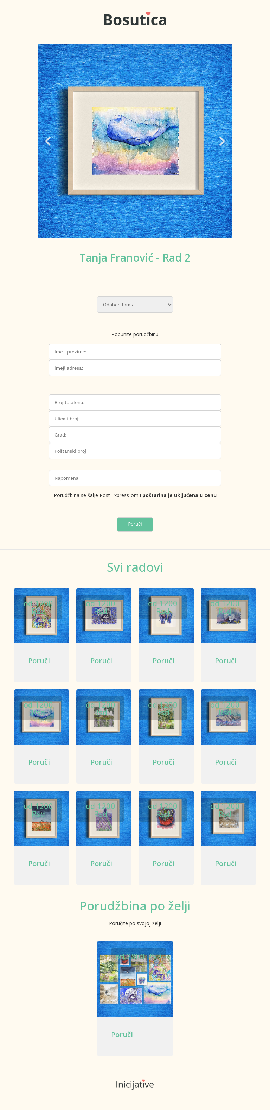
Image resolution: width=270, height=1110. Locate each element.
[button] (48, 141)
